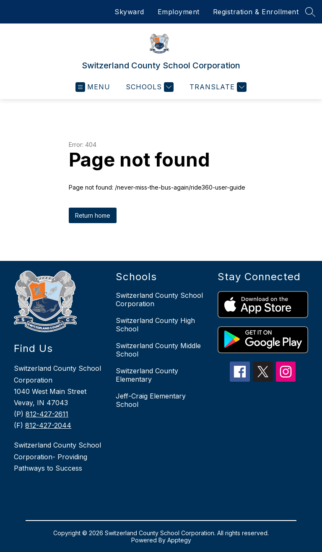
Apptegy (179, 540)
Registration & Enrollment (256, 12)
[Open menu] (92, 87)
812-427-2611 (47, 414)
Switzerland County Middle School (158, 349)
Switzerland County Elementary (147, 375)
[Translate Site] (217, 87)
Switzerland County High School (155, 324)
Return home (92, 215)
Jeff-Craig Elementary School (151, 400)
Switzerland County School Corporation (159, 299)
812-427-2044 (48, 425)
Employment (179, 12)
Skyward (129, 12)
